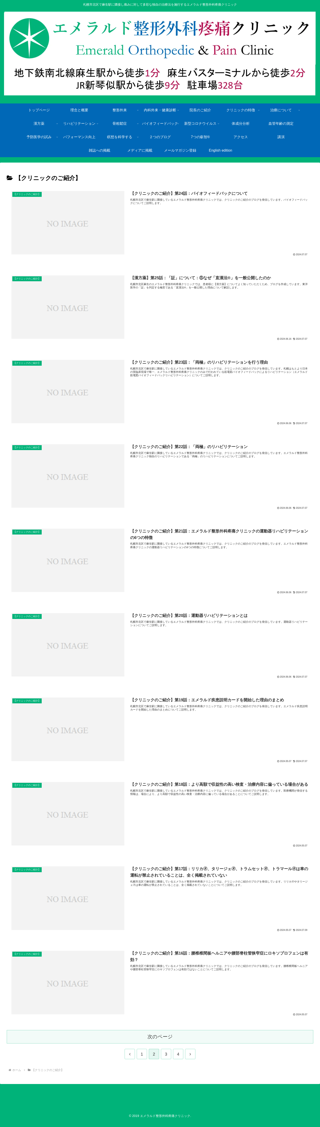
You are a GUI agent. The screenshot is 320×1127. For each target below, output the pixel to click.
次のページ (160, 1041)
